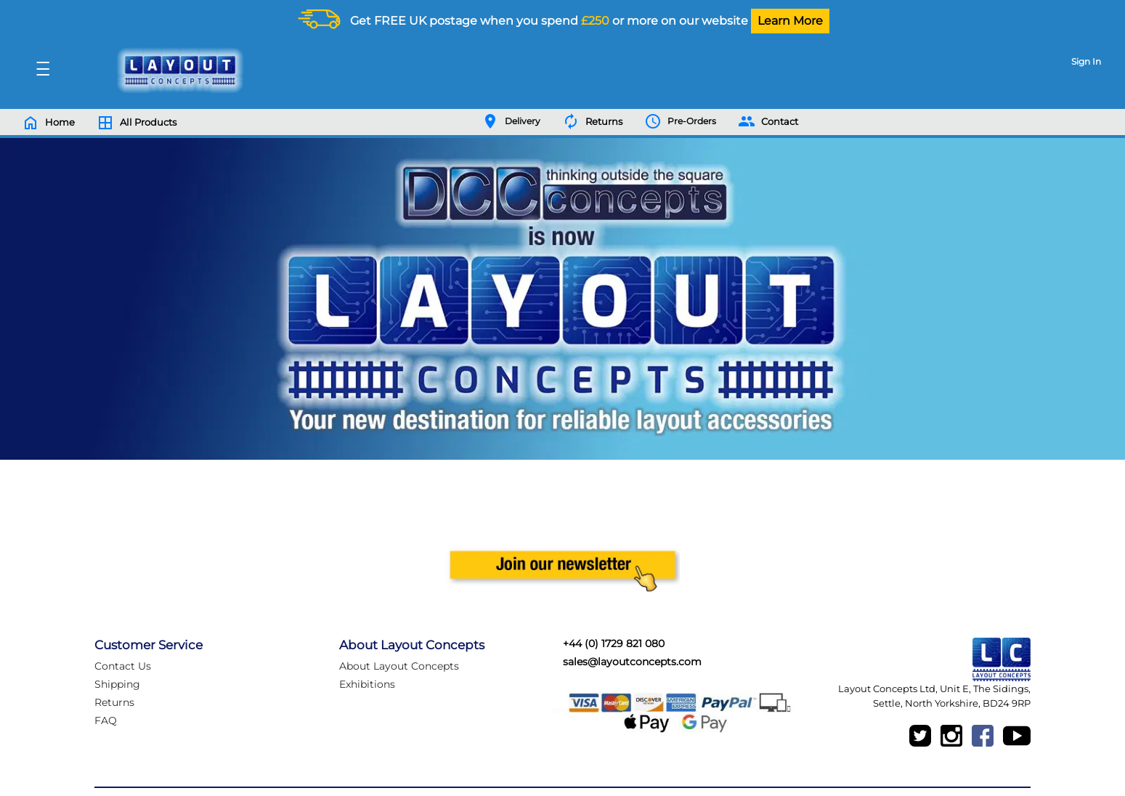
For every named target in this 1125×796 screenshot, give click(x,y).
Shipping (117, 684)
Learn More (790, 21)
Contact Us (122, 666)
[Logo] (176, 70)
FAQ (105, 720)
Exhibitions (367, 684)
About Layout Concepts (399, 666)
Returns (114, 702)
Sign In (1086, 61)
